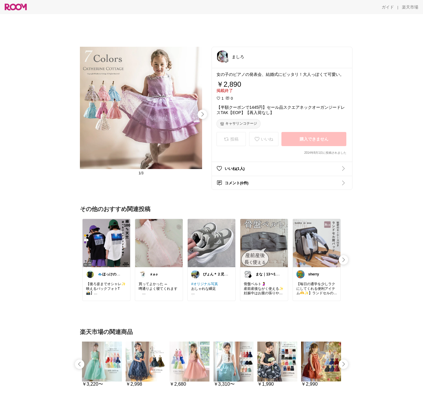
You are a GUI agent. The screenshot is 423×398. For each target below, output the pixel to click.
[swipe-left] (79, 364)
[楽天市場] (410, 7)
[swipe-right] (202, 114)
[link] (106, 243)
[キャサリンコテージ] (238, 123)
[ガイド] (388, 7)
